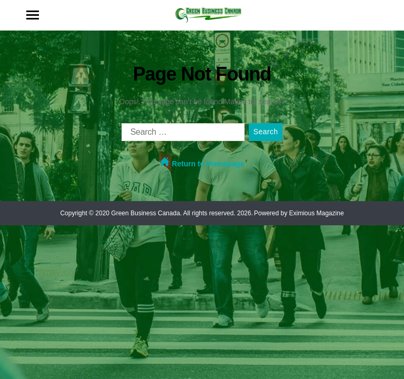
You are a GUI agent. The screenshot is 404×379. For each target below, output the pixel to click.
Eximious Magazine (316, 213)
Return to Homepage (202, 162)
